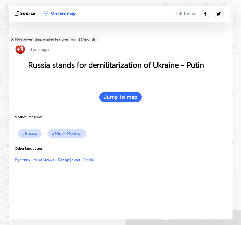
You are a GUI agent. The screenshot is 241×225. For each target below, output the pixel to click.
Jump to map (120, 97)
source (25, 13)
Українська (44, 160)
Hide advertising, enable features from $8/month (55, 39)
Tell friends (186, 13)
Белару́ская (69, 160)
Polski (88, 160)
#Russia (29, 133)
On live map (60, 13)
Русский (23, 160)
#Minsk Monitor (67, 133)
